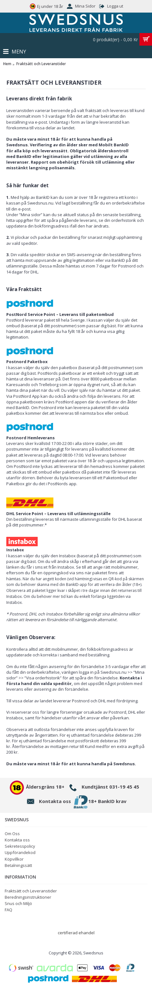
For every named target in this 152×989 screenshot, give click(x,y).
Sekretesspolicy (20, 846)
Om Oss (12, 833)
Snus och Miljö (18, 903)
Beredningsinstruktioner (28, 897)
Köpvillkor (14, 859)
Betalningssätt (18, 865)
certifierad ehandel (76, 933)
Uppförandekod (20, 852)
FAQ (8, 910)
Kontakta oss (17, 840)
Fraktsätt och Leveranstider (31, 891)
